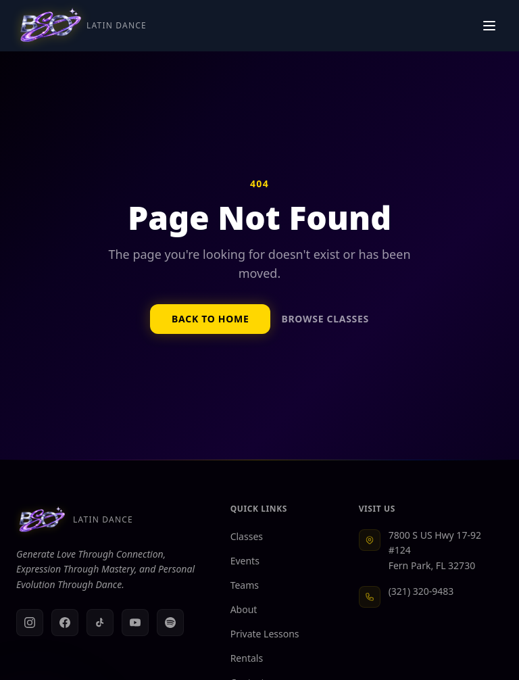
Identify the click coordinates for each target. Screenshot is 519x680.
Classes (252, 536)
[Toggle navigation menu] (489, 25)
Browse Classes (324, 318)
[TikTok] (100, 622)
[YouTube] (135, 622)
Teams (250, 585)
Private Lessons (270, 633)
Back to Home (210, 318)
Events (250, 560)
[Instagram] (29, 622)
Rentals (252, 658)
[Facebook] (64, 622)
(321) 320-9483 (421, 591)
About (249, 609)
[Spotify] (170, 622)
